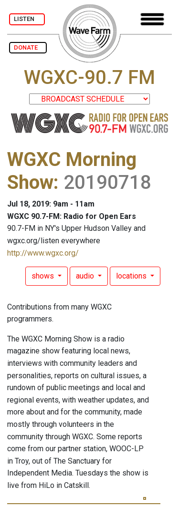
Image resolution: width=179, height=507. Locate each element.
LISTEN (27, 18)
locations (132, 275)
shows (44, 275)
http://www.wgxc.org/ (43, 253)
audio (86, 275)
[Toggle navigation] (152, 19)
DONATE (28, 47)
